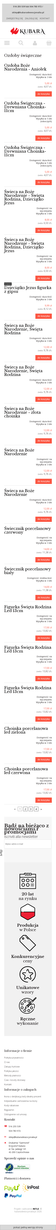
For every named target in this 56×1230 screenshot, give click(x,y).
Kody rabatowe (11, 1105)
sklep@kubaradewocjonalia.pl (23, 1137)
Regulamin (9, 1109)
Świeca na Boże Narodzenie (19, 452)
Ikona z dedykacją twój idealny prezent (22, 1096)
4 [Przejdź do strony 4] (36, 809)
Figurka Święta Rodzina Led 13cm (27, 609)
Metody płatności (12, 1075)
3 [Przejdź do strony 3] (31, 809)
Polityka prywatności (14, 1057)
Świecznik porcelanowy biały (27, 571)
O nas (7, 1062)
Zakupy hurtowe (12, 1066)
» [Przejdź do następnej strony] (41, 809)
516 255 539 (15, 1126)
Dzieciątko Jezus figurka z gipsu (27, 289)
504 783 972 (15, 1130)
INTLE (36, 1208)
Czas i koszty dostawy (14, 1080)
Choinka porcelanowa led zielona (26, 730)
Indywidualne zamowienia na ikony (20, 1101)
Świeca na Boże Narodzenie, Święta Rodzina (23, 329)
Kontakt (45, 18)
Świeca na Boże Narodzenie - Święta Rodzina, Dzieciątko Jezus (24, 197)
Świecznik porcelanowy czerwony (27, 530)
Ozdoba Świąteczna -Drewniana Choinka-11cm (25, 107)
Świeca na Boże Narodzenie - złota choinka (22, 412)
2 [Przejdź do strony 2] (25, 809)
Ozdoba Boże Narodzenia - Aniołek (25, 67)
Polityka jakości (11, 1071)
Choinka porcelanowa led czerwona (26, 771)
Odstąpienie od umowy (15, 1114)
